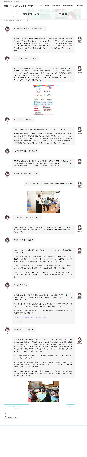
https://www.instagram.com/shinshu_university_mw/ (30, 317)
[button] (16, 407)
